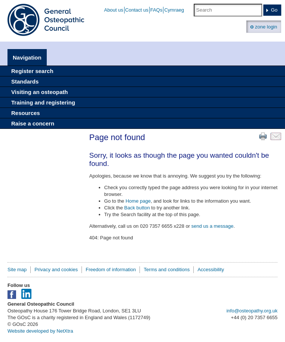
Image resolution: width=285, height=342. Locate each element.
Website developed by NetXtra (40, 331)
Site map (17, 269)
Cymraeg (174, 10)
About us (113, 10)
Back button (137, 208)
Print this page (263, 136)
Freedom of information (111, 269)
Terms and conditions (167, 269)
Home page (138, 201)
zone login (263, 26)
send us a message (212, 226)
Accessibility (210, 269)
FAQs (156, 10)
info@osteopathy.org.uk (252, 311)
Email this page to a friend (275, 136)
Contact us (136, 10)
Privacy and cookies (56, 269)
